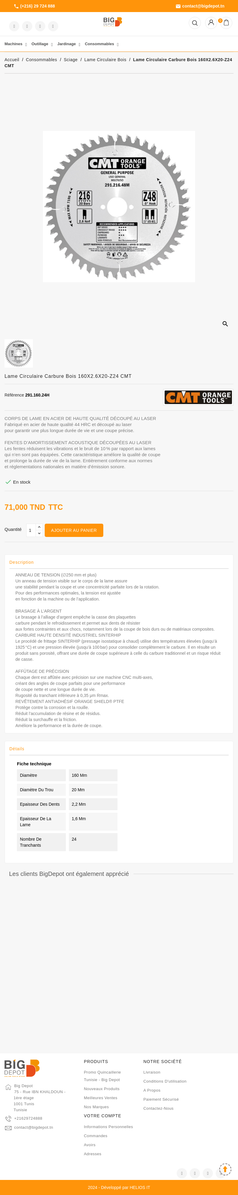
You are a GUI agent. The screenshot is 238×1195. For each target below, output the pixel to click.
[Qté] (31, 530)
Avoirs (90, 1145)
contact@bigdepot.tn (199, 6)
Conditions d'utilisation (165, 1081)
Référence (14, 395)
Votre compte (102, 1115)
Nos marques (96, 1107)
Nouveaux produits (102, 1089)
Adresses (92, 1154)
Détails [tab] (16, 748)
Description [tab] (21, 562)
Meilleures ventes (100, 1098)
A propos (152, 1090)
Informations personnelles (108, 1126)
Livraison (152, 1072)
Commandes (96, 1136)
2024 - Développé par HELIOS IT (119, 1187)
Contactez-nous (158, 1108)
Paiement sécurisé (161, 1099)
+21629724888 (28, 1118)
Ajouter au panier (74, 530)
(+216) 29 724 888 (34, 6)
